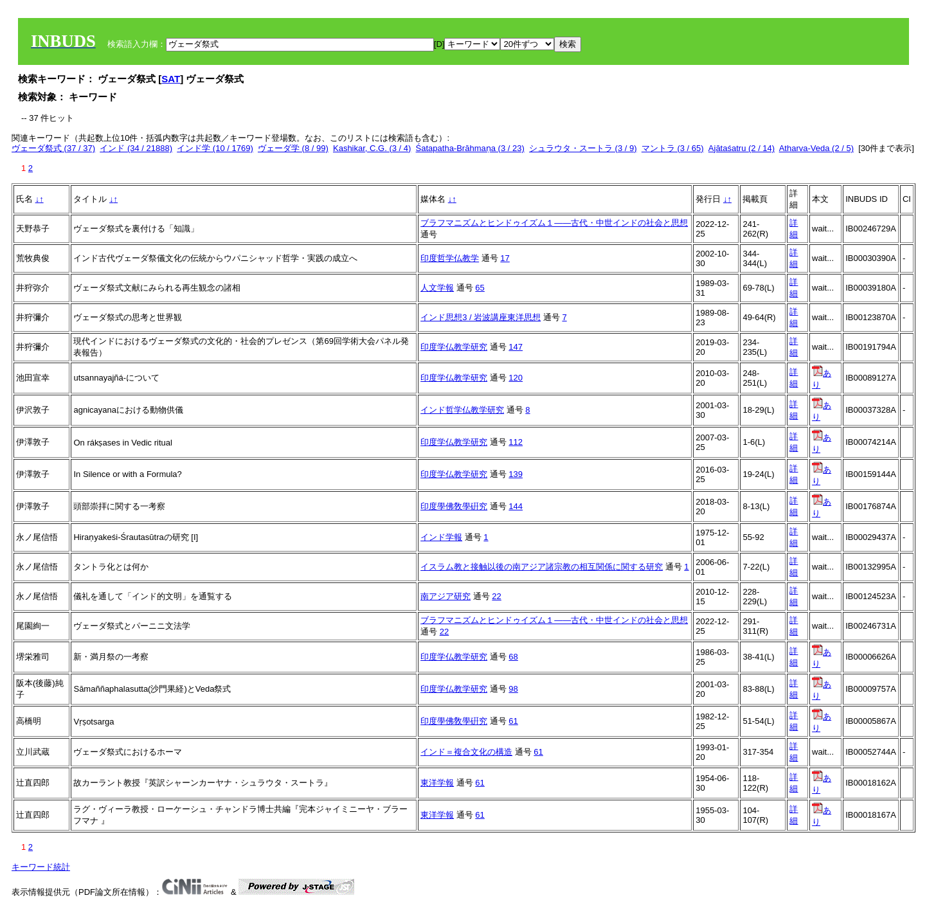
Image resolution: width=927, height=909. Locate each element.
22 (496, 596)
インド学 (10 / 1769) (215, 148)
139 (516, 474)
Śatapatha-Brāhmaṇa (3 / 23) (470, 148)
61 (513, 721)
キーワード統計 (41, 867)
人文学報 (437, 287)
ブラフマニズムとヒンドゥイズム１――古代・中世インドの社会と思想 (554, 223)
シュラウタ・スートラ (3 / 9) (583, 148)
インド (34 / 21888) (136, 148)
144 (516, 506)
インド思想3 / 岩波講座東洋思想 (480, 317)
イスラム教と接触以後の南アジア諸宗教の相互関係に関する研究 (541, 567)
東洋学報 (437, 783)
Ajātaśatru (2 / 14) (741, 148)
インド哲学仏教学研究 (462, 410)
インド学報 (441, 537)
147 (516, 347)
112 (516, 442)
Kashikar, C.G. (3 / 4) (372, 148)
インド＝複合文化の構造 (466, 752)
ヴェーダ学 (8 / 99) (293, 148)
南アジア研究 (445, 596)
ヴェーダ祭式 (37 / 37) (53, 148)
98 (513, 689)
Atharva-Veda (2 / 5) (816, 148)
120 (516, 377)
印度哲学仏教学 (449, 258)
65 (479, 287)
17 (504, 258)
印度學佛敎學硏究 (453, 506)
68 (513, 657)
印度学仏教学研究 (453, 347)
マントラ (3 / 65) (673, 148)
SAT (170, 78)
